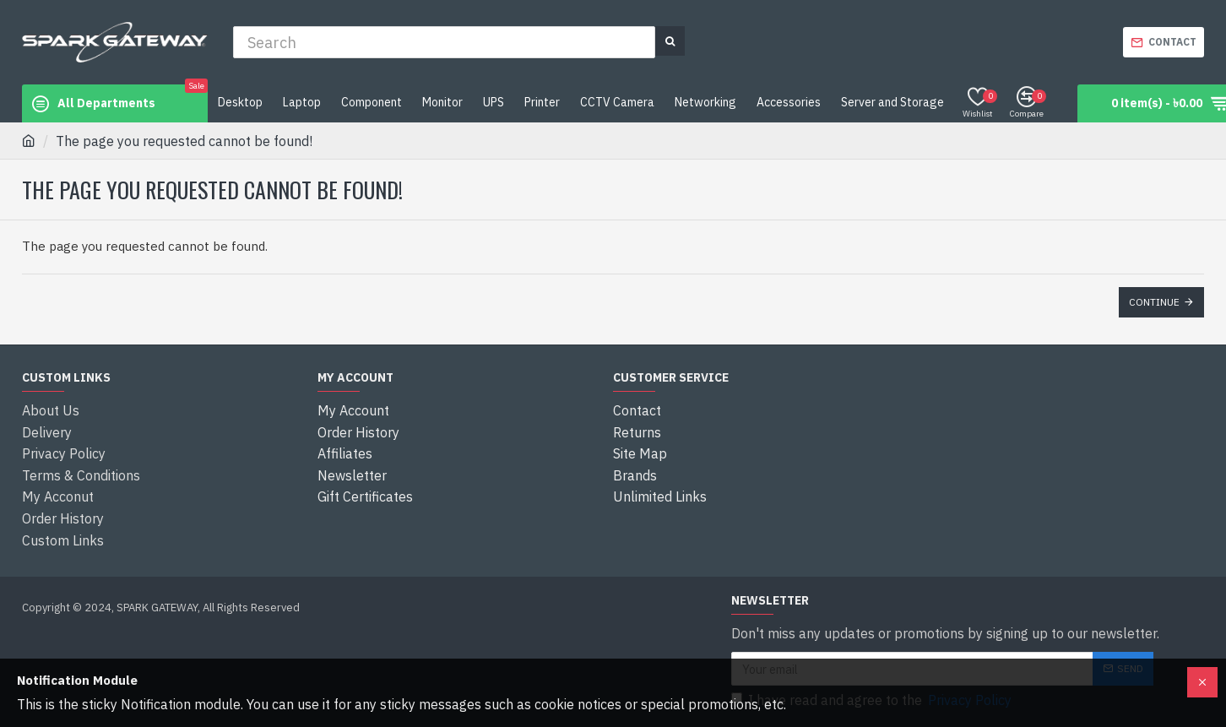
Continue (1154, 302)
